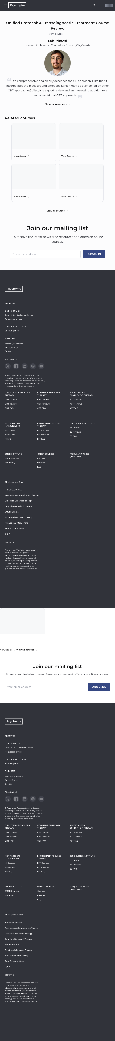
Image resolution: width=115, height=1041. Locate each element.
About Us (10, 303)
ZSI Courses (75, 427)
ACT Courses (76, 399)
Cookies (8, 351)
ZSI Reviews (75, 432)
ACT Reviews (76, 404)
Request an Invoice (13, 319)
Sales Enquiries (12, 331)
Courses (41, 458)
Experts (9, 542)
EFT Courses (43, 430)
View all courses (57, 210)
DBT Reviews (11, 404)
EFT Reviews (43, 434)
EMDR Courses (12, 458)
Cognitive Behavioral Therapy (49, 393)
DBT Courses (11, 399)
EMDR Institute (13, 454)
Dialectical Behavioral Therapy (18, 393)
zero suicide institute (82, 423)
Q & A (7, 534)
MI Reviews (10, 434)
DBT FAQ (9, 408)
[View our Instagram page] (33, 366)
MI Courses (10, 430)
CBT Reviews (43, 404)
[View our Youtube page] (41, 366)
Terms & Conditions (14, 344)
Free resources (13, 490)
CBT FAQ (41, 408)
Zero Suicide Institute (15, 528)
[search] (94, 5)
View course (57, 34)
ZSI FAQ (73, 436)
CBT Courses (43, 399)
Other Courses (45, 454)
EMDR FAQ (10, 463)
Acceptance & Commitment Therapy (81, 393)
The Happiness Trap (14, 482)
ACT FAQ (74, 408)
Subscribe (94, 254)
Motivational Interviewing (12, 424)
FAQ (39, 467)
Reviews (41, 463)
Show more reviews (57, 104)
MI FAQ (8, 439)
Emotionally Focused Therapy (49, 424)
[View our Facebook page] (16, 366)
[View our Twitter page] (8, 366)
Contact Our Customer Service (19, 315)
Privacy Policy (11, 347)
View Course (22, 156)
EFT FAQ (41, 439)
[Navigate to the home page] (17, 5)
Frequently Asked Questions (80, 455)
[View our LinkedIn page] (25, 366)
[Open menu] (5, 5)
